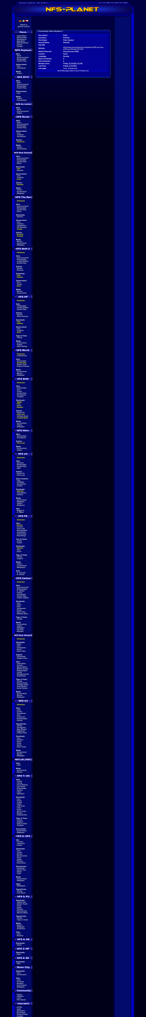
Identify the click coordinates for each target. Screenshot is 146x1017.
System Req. (22, 61)
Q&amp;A (20, 794)
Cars (19, 66)
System (20, 665)
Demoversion (22, 856)
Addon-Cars (21, 870)
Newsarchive (22, 37)
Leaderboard (22, 356)
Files (19, 169)
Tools (19, 743)
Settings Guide (22, 416)
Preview (20, 236)
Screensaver (22, 974)
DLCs (19, 179)
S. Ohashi (20, 574)
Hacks (19, 745)
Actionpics (21, 928)
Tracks (19, 284)
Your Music (21, 893)
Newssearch (21, 39)
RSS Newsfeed (22, 43)
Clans (19, 792)
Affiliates (20, 996)
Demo (19, 163)
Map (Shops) (22, 729)
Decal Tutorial (22, 688)
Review (19, 268)
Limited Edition (23, 261)
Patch (19, 605)
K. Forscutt (21, 573)
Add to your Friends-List (79, 71)
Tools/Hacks (21, 493)
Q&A (19, 468)
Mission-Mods (22, 913)
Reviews (20, 184)
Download (21, 868)
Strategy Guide (22, 685)
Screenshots (22, 100)
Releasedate (21, 59)
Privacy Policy (22, 1014)
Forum (19, 45)
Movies (19, 241)
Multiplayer (21, 886)
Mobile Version (22, 669)
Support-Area (22, 658)
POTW (19, 1007)
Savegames (21, 608)
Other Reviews (22, 316)
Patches (20, 217)
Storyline (20, 463)
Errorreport (21, 1012)
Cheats (19, 229)
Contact (20, 1016)
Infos (19, 710)
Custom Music (22, 418)
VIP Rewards (22, 227)
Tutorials (20, 825)
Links (19, 998)
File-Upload (21, 1000)
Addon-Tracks (22, 904)
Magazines (21, 731)
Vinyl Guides (22, 686)
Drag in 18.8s (22, 824)
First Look (21, 414)
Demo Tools (21, 747)
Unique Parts (22, 733)
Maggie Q (20, 510)
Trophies (20, 135)
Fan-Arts (20, 629)
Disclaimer (21, 1011)
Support (20, 558)
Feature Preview (23, 366)
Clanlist (20, 46)
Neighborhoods (23, 674)
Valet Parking (22, 346)
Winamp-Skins (22, 614)
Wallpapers (21, 567)
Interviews (21, 843)
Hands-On (21, 142)
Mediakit (20, 631)
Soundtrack (21, 68)
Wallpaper (21, 193)
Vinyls (19, 801)
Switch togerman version (24, 25)
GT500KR (20, 482)
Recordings (21, 536)
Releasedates (22, 530)
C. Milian (20, 512)
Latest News (21, 36)
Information (21, 663)
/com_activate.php (70, 68)
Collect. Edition (23, 598)
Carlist (19, 541)
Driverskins (21, 863)
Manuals (20, 170)
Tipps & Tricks (22, 920)
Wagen (19, 402)
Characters (21, 717)
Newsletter (21, 41)
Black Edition (22, 667)
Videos (19, 73)
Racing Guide (22, 683)
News (19, 56)
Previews (20, 982)
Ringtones (21, 505)
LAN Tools (21, 806)
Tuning (19, 337)
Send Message (63, 71)
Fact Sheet (21, 787)
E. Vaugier (21, 591)
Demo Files (21, 612)
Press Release (22, 785)
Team (19, 1009)
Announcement (23, 57)
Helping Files (22, 815)
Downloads (21, 656)
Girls (19, 715)
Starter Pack (21, 364)
